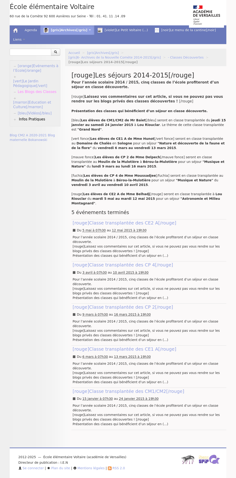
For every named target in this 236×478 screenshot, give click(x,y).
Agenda (31, 30)
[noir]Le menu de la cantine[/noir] (185, 30)
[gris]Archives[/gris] (103, 53)
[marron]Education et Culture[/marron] (32, 104)
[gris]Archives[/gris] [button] (67, 30)
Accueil (74, 53)
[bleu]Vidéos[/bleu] (35, 113)
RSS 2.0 (116, 468)
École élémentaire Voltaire (52, 7)
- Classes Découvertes (186, 57)
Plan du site (58, 468)
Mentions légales (89, 468)
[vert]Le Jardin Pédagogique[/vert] (30, 83)
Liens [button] (19, 39)
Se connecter (31, 468)
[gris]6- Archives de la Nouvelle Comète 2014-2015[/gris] (114, 57)
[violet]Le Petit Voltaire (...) (123, 30)
